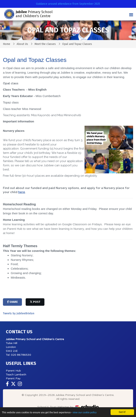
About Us (22, 44)
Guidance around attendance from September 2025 (68, 3)
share (12, 302)
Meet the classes (45, 44)
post (35, 302)
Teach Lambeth (16, 374)
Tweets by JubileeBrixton (18, 313)
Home (6, 44)
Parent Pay (13, 378)
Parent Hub (13, 370)
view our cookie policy (85, 412)
